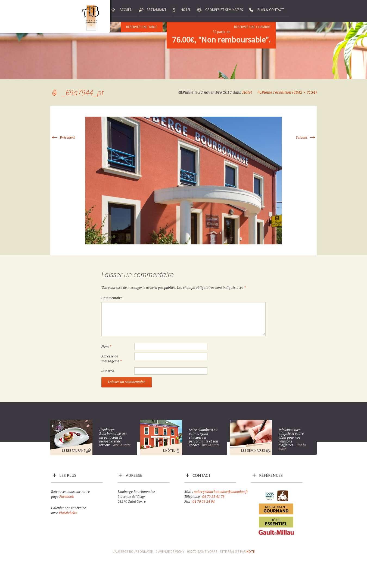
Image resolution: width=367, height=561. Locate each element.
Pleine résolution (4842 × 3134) (289, 92)
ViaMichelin (68, 513)
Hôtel (186, 10)
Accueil (126, 10)
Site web (107, 371)
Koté (251, 552)
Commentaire (111, 298)
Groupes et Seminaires (224, 10)
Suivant (306, 138)
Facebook (66, 497)
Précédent (62, 138)
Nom (106, 346)
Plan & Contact (270, 10)
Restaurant (156, 10)
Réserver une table (141, 27)
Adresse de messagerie (111, 358)
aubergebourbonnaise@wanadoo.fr (221, 492)
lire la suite (121, 445)
